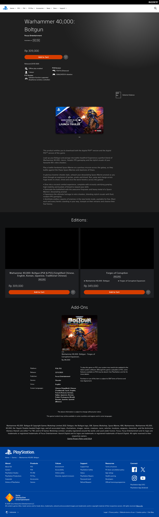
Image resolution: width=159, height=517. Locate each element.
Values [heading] (58, 463)
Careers (7, 470)
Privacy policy (113, 512)
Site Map (151, 512)
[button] (79, 120)
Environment (59, 467)
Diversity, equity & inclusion (64, 476)
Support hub (84, 467)
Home (7, 457)
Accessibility (59, 470)
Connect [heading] (133, 463)
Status (82, 473)
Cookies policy (141, 512)
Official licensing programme (115, 482)
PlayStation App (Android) (139, 488)
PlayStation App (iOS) (137, 485)
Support (62, 8)
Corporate (8, 479)
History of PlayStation (12, 482)
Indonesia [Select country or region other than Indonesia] (12, 512)
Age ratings (109, 473)
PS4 (24, 8)
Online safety (59, 473)
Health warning (110, 476)
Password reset (85, 479)
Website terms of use (127, 512)
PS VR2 (32, 473)
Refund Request (85, 482)
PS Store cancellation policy (114, 470)
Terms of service (111, 467)
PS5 (18, 8)
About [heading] (7, 463)
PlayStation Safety (86, 470)
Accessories (40, 8)
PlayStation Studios (11, 473)
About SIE (8, 467)
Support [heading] (83, 463)
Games (12, 8)
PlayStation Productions (13, 476)
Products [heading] (34, 463)
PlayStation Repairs (87, 476)
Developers (109, 479)
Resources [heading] (109, 463)
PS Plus (30, 8)
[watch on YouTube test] (98, 130)
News (48, 8)
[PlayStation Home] (5, 8)
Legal (105, 512)
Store (55, 8)
